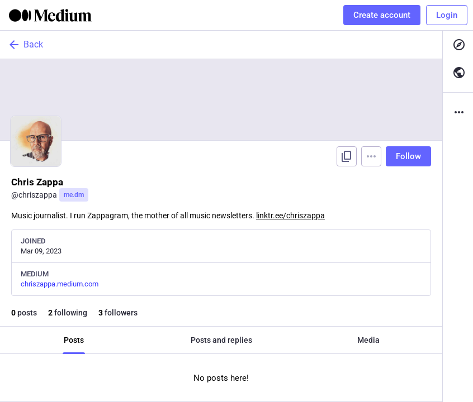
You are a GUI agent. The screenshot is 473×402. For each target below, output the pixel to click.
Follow (408, 156)
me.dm (74, 195)
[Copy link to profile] (347, 156)
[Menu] (371, 156)
